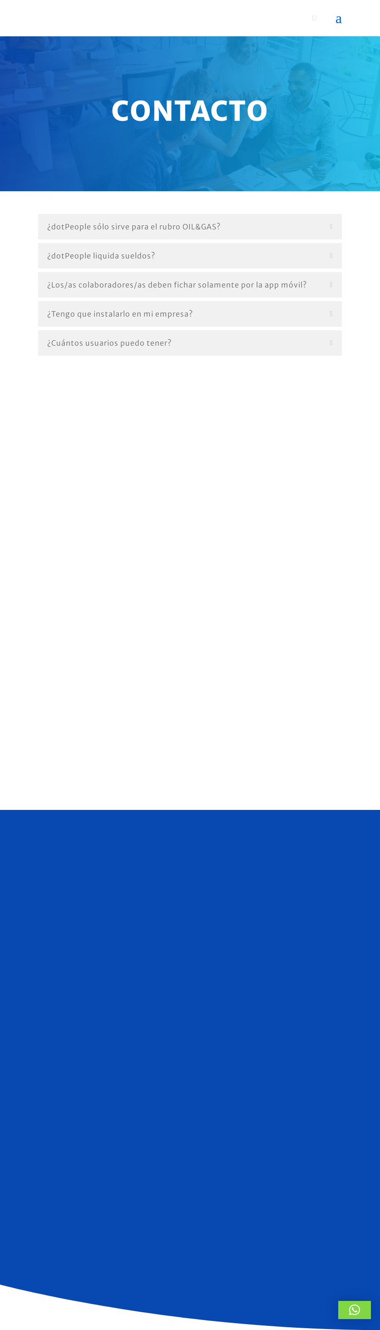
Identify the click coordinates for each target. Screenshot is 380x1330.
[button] (354, 1310)
